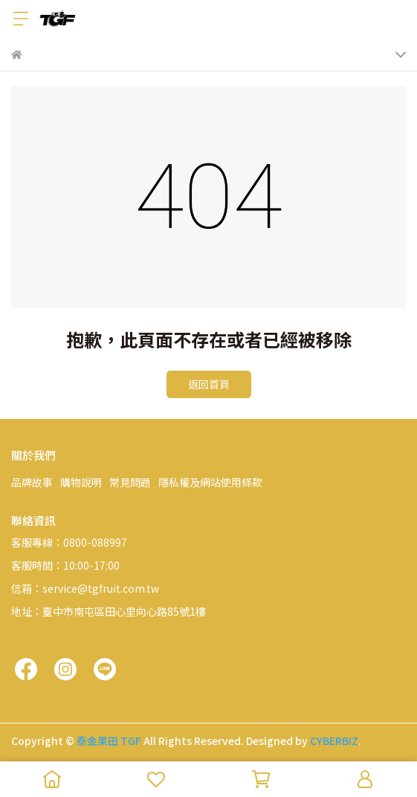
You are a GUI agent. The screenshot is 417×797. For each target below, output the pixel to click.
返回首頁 (209, 384)
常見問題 (130, 482)
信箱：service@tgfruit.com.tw (85, 588)
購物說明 (81, 482)
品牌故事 (32, 482)
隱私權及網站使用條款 (210, 482)
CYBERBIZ (334, 740)
